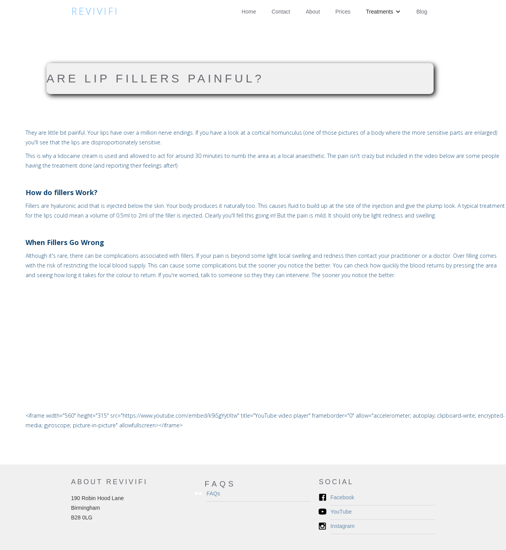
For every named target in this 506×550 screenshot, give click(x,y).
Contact (280, 12)
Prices (342, 12)
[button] (383, 11)
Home (249, 12)
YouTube (341, 512)
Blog (421, 12)
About (313, 12)
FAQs (213, 493)
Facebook (342, 497)
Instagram (342, 526)
